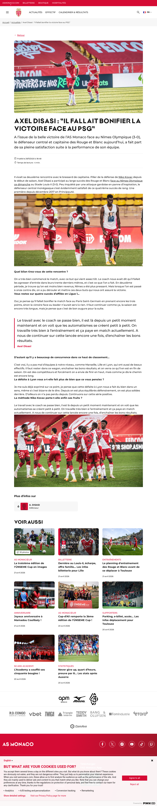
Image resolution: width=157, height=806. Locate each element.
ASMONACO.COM (10, 3)
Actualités (16, 22)
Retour (19, 35)
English (8, 760)
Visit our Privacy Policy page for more (48, 795)
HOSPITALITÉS (59, 3)
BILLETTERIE (29, 3)
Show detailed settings (14, 795)
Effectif (50, 12)
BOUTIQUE (43, 3)
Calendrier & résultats (73, 12)
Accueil (5, 22)
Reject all (134, 784)
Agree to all (134, 778)
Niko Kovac (125, 177)
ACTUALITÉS (35, 12)
